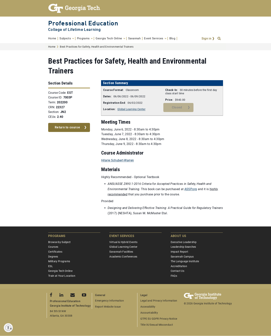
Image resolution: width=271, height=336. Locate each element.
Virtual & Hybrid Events (123, 242)
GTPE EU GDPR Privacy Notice (158, 318)
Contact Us (177, 270)
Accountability (149, 312)
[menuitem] (53, 38)
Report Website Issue (108, 306)
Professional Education (83, 23)
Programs (56, 236)
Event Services (121, 236)
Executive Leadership (183, 242)
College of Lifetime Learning (74, 29)
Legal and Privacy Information (158, 300)
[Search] (219, 38)
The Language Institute (185, 261)
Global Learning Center (131, 109)
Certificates (55, 251)
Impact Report (179, 251)
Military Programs (59, 261)
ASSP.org (190, 189)
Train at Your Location (61, 275)
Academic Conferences (123, 256)
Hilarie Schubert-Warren (117, 160)
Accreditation (179, 266)
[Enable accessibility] (8, 327)
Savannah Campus (182, 256)
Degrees (53, 256)
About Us (178, 236)
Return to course (67, 127)
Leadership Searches (183, 246)
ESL (50, 266)
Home (51, 46)
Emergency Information (109, 300)
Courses (53, 246)
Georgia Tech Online (60, 270)
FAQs (174, 275)
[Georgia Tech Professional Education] (135, 8)
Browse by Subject (59, 242)
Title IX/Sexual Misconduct (156, 324)
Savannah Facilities (121, 251)
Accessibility (147, 306)
